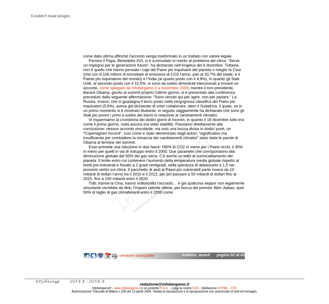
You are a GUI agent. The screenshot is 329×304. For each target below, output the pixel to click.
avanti (204, 255)
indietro (189, 255)
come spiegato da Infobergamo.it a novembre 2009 (143, 88)
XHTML (223, 288)
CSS (234, 288)
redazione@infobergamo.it (164, 284)
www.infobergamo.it (127, 288)
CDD (195, 288)
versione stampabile (136, 255)
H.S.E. (164, 288)
